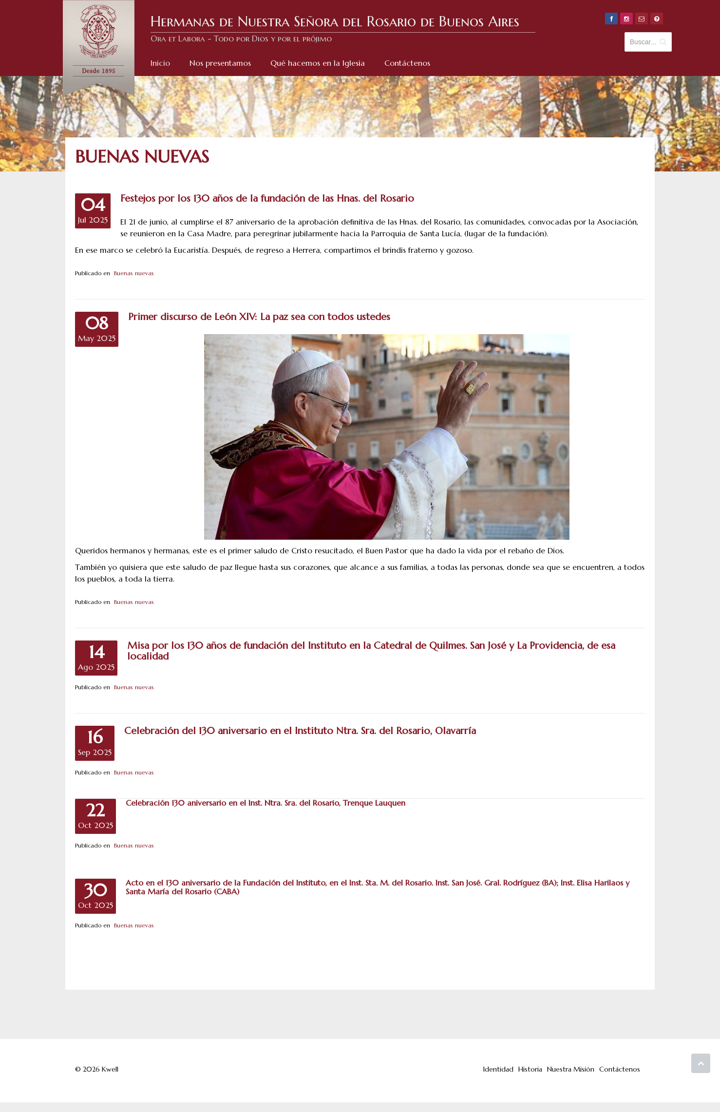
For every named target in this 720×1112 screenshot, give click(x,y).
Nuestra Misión (570, 1069)
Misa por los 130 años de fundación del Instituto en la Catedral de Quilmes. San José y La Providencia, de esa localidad (371, 651)
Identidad (498, 1069)
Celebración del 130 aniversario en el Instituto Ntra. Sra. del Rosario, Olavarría (300, 731)
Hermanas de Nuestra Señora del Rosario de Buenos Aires (335, 21)
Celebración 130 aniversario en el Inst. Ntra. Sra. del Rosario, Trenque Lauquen (265, 803)
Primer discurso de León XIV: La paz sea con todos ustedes (259, 317)
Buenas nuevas (134, 273)
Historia (530, 1069)
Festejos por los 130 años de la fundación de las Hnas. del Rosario (267, 198)
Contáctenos (619, 1069)
